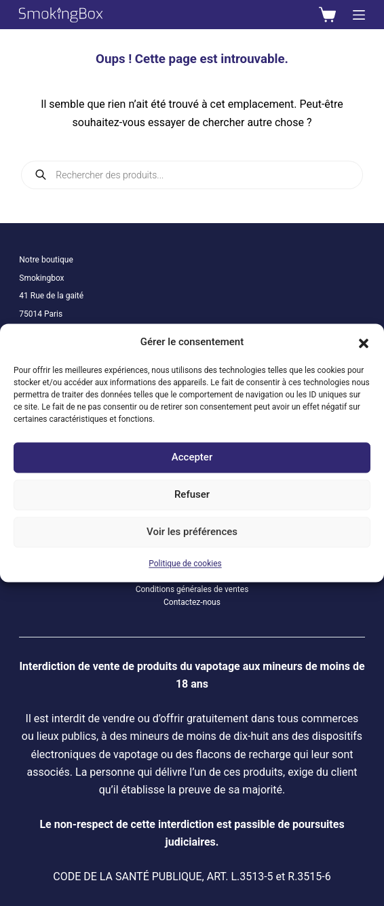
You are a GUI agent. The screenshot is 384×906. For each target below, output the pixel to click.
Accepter (192, 458)
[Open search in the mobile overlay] (191, 175)
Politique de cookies (185, 563)
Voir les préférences (192, 532)
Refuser (192, 495)
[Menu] (359, 15)
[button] (363, 342)
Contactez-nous (192, 602)
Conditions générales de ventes (192, 589)
